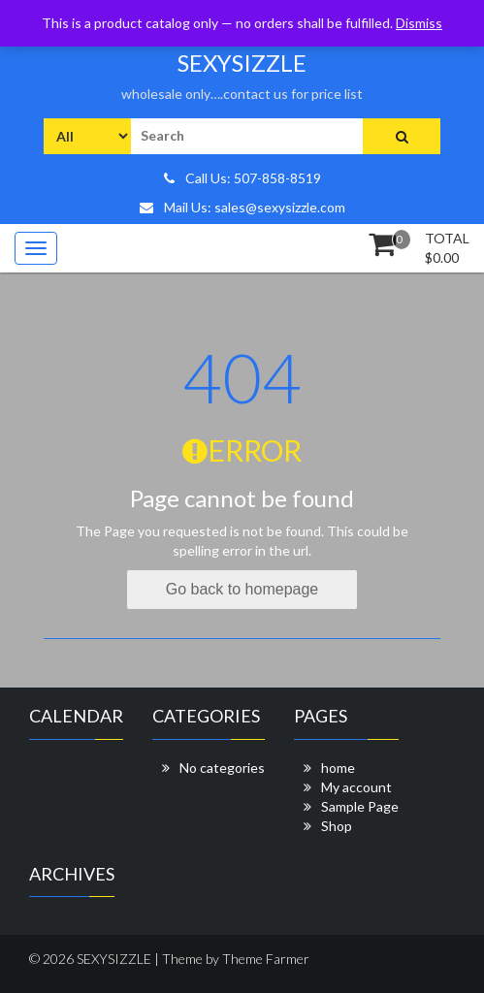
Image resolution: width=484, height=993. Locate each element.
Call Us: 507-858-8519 (242, 178)
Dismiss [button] (419, 23)
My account (356, 787)
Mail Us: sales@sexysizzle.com (242, 207)
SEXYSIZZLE (242, 62)
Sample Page (360, 806)
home (338, 767)
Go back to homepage (242, 589)
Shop (336, 825)
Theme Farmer (265, 958)
